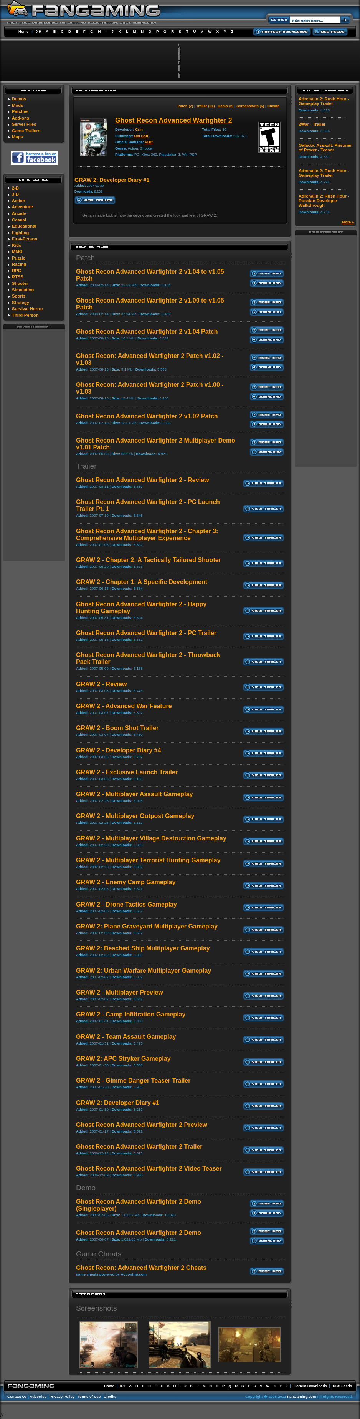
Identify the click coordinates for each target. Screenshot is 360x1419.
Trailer (86, 466)
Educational (24, 226)
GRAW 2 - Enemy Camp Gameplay (126, 882)
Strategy (20, 302)
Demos (19, 98)
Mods (17, 105)
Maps (17, 137)
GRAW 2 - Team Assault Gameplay (126, 1036)
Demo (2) (225, 106)
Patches (20, 111)
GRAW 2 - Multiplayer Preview (119, 992)
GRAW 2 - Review (101, 684)
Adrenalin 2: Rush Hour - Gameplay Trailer (324, 101)
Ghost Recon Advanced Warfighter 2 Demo (138, 1232)
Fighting (20, 232)
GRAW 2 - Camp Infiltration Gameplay (130, 1014)
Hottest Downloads (310, 1386)
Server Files (24, 124)
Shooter (20, 283)
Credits (110, 1396)
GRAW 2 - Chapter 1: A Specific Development (141, 582)
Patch (85, 258)
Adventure (22, 207)
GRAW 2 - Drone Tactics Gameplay (126, 904)
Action (18, 200)
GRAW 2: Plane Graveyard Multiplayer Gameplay (147, 926)
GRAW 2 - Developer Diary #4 (118, 750)
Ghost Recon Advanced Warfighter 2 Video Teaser (149, 1168)
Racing (19, 264)
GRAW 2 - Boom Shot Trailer (117, 728)
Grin (139, 129)
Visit (149, 142)
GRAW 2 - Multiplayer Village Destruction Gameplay (151, 838)
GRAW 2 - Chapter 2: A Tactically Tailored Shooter (148, 560)
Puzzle (18, 258)
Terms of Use (89, 1396)
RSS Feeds (342, 1386)
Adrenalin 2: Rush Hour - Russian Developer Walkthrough (324, 201)
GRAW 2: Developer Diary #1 (117, 1103)
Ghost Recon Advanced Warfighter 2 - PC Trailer (146, 633)
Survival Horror (27, 308)
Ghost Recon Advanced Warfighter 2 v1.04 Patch (147, 331)
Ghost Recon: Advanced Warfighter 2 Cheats (141, 1267)
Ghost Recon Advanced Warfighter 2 (173, 120)
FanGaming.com (301, 1396)
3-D (15, 194)
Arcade (19, 213)
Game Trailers (26, 130)
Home (23, 31)
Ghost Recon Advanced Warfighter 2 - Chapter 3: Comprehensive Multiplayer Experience (147, 534)
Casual (19, 220)
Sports (18, 296)
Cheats (273, 106)
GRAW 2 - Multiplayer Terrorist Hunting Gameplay (148, 860)
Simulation (23, 290)
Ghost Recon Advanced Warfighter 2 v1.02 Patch (147, 416)
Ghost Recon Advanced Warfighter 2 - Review (142, 480)
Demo (86, 1188)
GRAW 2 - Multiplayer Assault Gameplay (134, 794)
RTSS (17, 276)
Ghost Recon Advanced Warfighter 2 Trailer (139, 1146)
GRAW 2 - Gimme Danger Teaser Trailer (133, 1080)
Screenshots (96, 1308)
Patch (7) (185, 106)
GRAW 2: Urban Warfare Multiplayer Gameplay (143, 970)
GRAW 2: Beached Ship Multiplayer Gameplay (143, 948)
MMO (17, 251)
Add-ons (20, 118)
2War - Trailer (312, 124)
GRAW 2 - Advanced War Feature (124, 706)
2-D (15, 188)
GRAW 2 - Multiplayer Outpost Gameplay (135, 816)
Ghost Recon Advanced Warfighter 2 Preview (141, 1124)
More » (348, 222)
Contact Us (17, 1396)
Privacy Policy (62, 1396)
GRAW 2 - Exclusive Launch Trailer (127, 772)
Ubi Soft (141, 136)
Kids (16, 245)
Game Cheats (98, 1254)
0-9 (38, 31)
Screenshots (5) (250, 106)
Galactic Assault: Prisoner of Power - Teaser (325, 147)
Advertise (38, 1396)
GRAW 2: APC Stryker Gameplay (123, 1058)
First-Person (24, 238)
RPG (16, 270)
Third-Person (25, 315)
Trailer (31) (205, 106)
